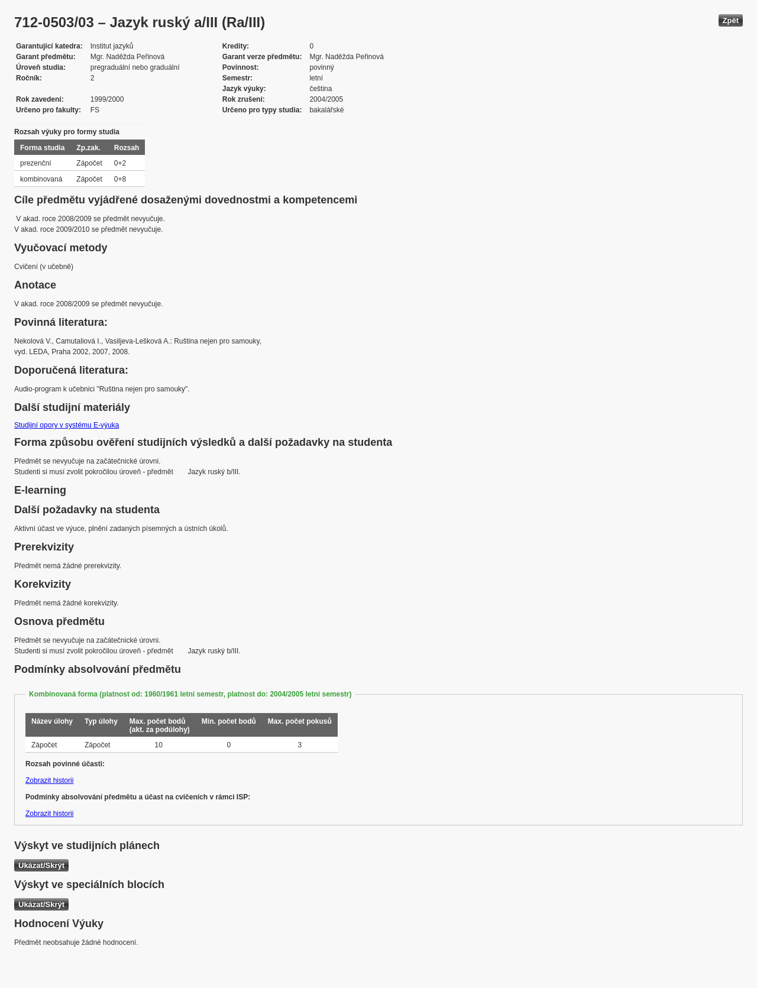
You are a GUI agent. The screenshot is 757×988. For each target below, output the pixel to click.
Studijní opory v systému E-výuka (66, 425)
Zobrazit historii (49, 780)
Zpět (731, 20)
